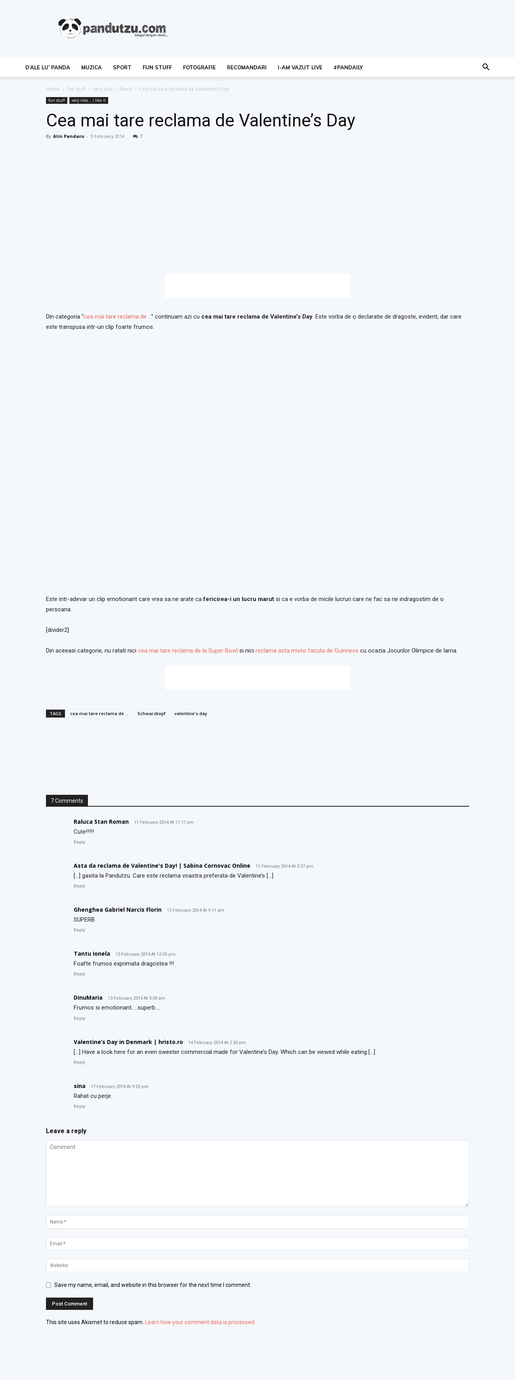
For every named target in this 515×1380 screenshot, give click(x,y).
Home (53, 89)
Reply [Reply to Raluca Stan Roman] (79, 842)
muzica (91, 67)
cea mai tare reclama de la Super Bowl (188, 650)
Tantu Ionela (92, 953)
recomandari (247, 67)
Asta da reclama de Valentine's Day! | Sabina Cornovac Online (162, 865)
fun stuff (157, 67)
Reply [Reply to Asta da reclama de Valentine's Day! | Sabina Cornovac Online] (79, 886)
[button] (485, 68)
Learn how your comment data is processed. (200, 1322)
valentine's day (190, 713)
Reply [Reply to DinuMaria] (79, 1018)
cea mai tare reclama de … (117, 316)
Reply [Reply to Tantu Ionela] (79, 974)
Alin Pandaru (68, 136)
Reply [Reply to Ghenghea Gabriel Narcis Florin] (79, 930)
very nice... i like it (112, 89)
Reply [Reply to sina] (79, 1106)
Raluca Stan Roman (101, 821)
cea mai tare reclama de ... (99, 713)
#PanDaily (348, 67)
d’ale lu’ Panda (47, 67)
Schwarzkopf (151, 713)
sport (122, 67)
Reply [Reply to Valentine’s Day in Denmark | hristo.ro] (79, 1062)
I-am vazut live (300, 67)
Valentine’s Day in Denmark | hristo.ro (128, 1042)
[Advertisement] (257, 286)
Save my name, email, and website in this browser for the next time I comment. (152, 1285)
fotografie (199, 67)
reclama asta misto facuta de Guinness (306, 650)
